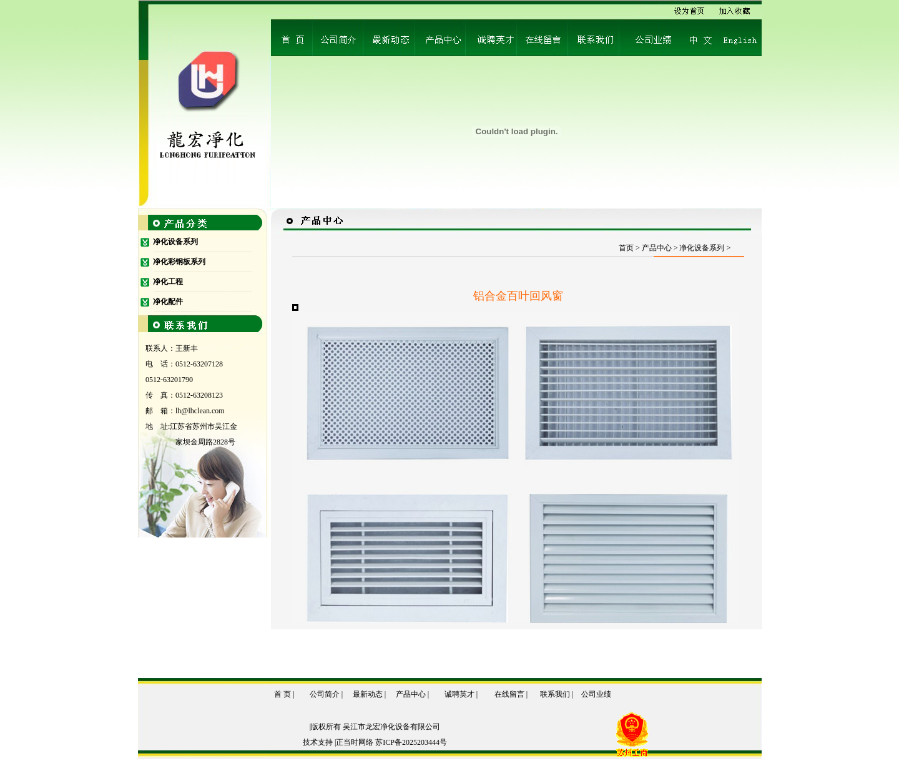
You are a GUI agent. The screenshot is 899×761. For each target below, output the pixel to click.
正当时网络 (354, 742)
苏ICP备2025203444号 (411, 742)
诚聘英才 (459, 694)
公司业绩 (596, 694)
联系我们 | (556, 694)
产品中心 (411, 694)
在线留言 (509, 694)
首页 (626, 247)
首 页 (282, 694)
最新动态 (369, 694)
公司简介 (325, 694)
